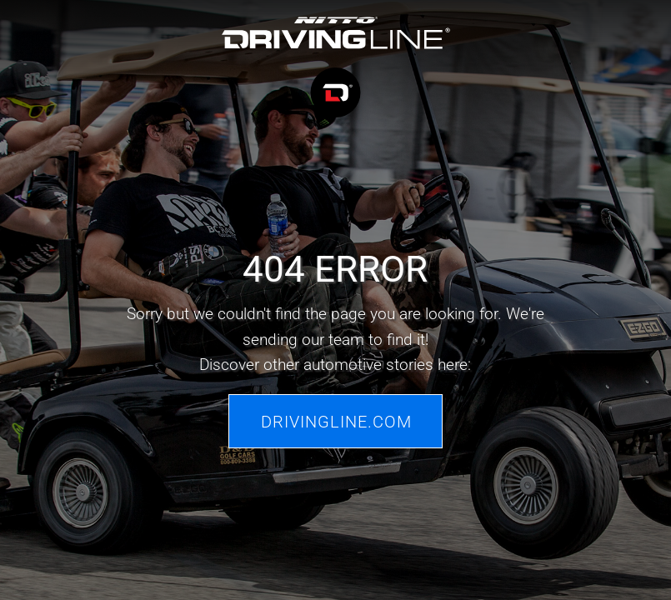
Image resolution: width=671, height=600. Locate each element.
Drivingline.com (336, 421)
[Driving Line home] (335, 69)
